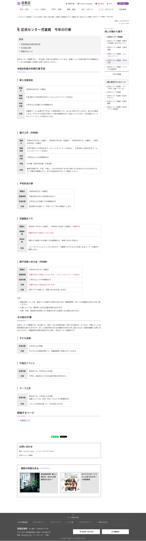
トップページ (21, 16)
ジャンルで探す (37, 16)
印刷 (112, 20)
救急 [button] (110, 3)
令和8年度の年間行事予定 (30, 44)
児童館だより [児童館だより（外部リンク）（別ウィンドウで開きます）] (25, 420)
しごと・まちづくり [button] (106, 9)
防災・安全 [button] (24, 9)
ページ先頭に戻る (73, 517)
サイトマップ (55, 522)
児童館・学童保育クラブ (63, 16)
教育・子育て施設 (49, 16)
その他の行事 (26, 48)
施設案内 (29, 16)
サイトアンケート (86, 522)
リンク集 (70, 522)
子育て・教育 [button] (56, 9)
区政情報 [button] (122, 9)
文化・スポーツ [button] (87, 9)
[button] (70, 3)
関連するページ (27, 51)
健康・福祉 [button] (71, 9)
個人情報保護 (23, 522)
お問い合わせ (103, 522)
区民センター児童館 (86, 16)
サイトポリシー (39, 522)
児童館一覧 (75, 16)
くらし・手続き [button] (40, 9)
